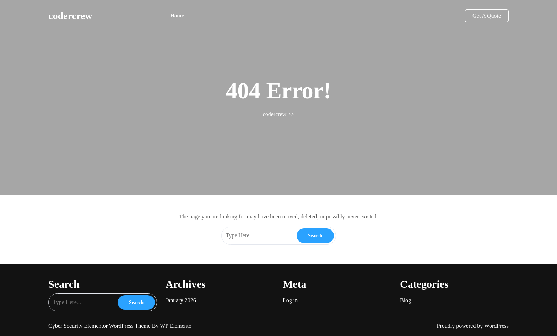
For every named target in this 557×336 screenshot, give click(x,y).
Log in (290, 300)
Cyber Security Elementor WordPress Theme (100, 326)
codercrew (70, 15)
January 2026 (181, 300)
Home (177, 15)
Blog (405, 300)
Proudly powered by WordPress (473, 326)
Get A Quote (486, 16)
